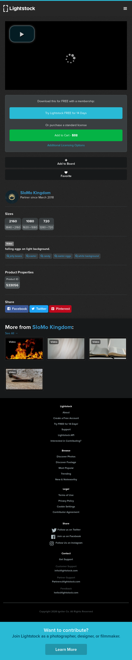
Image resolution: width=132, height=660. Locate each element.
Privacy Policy (66, 501)
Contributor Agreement (66, 512)
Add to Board (66, 162)
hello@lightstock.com (66, 593)
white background (87, 256)
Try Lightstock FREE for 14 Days (66, 113)
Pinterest (60, 308)
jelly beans (14, 256)
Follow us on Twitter (69, 530)
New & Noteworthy (66, 479)
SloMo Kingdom (35, 192)
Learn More (66, 649)
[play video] (22, 33)
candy (45, 256)
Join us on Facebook (69, 536)
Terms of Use (66, 495)
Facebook (17, 308)
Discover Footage (66, 462)
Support (66, 429)
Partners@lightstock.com (66, 581)
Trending (66, 474)
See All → (11, 333)
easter (31, 256)
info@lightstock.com (66, 570)
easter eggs (63, 256)
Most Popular (66, 468)
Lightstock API (66, 435)
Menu (125, 8)
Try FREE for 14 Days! (66, 424)
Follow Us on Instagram (69, 543)
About (66, 412)
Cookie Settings (66, 506)
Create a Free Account (66, 418)
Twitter (39, 308)
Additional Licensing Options (66, 145)
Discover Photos (66, 456)
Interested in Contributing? (66, 441)
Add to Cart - (66, 135)
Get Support (66, 559)
